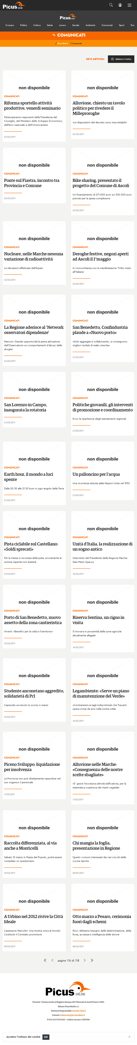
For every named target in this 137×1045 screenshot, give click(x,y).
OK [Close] (46, 1037)
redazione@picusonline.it (72, 1015)
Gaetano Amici (79, 1011)
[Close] (129, 1036)
